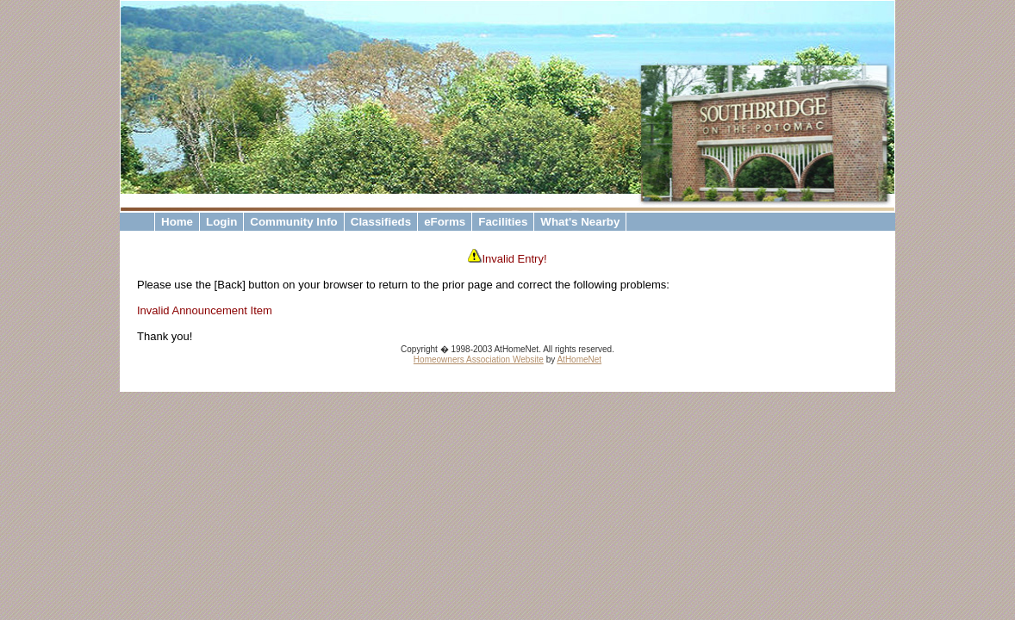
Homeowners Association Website (479, 359)
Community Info (293, 221)
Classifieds (381, 221)
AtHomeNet (579, 359)
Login (221, 221)
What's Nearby (580, 221)
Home (177, 221)
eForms (444, 221)
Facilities (502, 221)
